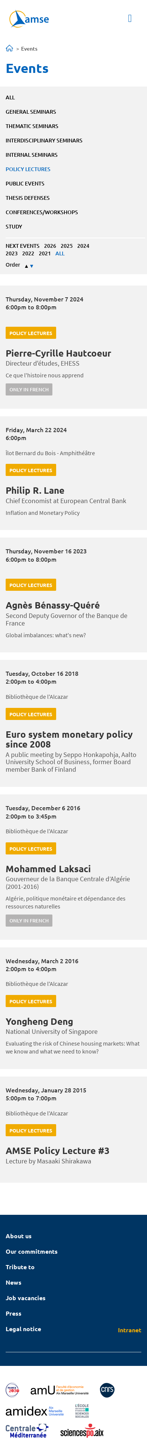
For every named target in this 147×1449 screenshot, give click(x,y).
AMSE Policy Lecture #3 (58, 1150)
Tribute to (20, 1267)
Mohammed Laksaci (48, 868)
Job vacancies (26, 1298)
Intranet (129, 1330)
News (13, 1282)
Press (13, 1313)
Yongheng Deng (39, 1021)
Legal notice (23, 1329)
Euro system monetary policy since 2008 (69, 739)
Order (13, 265)
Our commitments (32, 1251)
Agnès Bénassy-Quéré (53, 605)
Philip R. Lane (35, 490)
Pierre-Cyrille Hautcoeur (58, 353)
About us (19, 1236)
